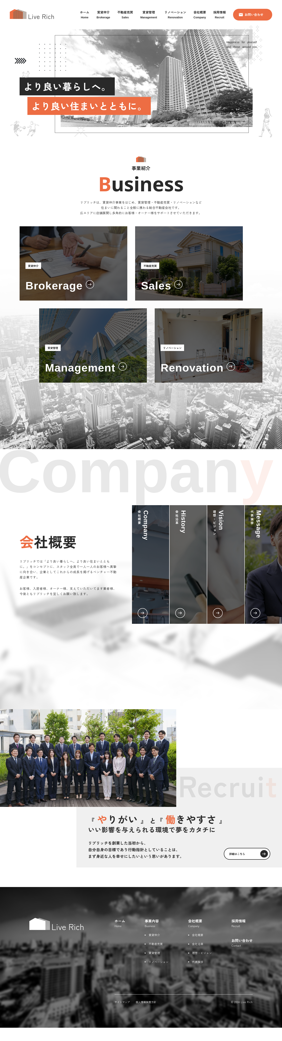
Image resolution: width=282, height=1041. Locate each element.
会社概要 (197, 935)
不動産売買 (156, 944)
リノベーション (159, 962)
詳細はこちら (245, 853)
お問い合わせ (251, 14)
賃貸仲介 (154, 935)
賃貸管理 (154, 953)
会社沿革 (197, 944)
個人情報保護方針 (146, 1002)
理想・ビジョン (202, 953)
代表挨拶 (197, 962)
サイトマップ (122, 1002)
